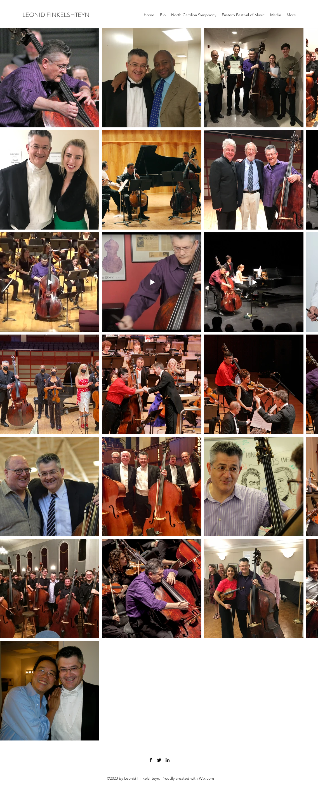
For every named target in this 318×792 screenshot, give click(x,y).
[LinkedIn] (167, 760)
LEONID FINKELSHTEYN (55, 14)
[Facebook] (151, 760)
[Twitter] (159, 760)
